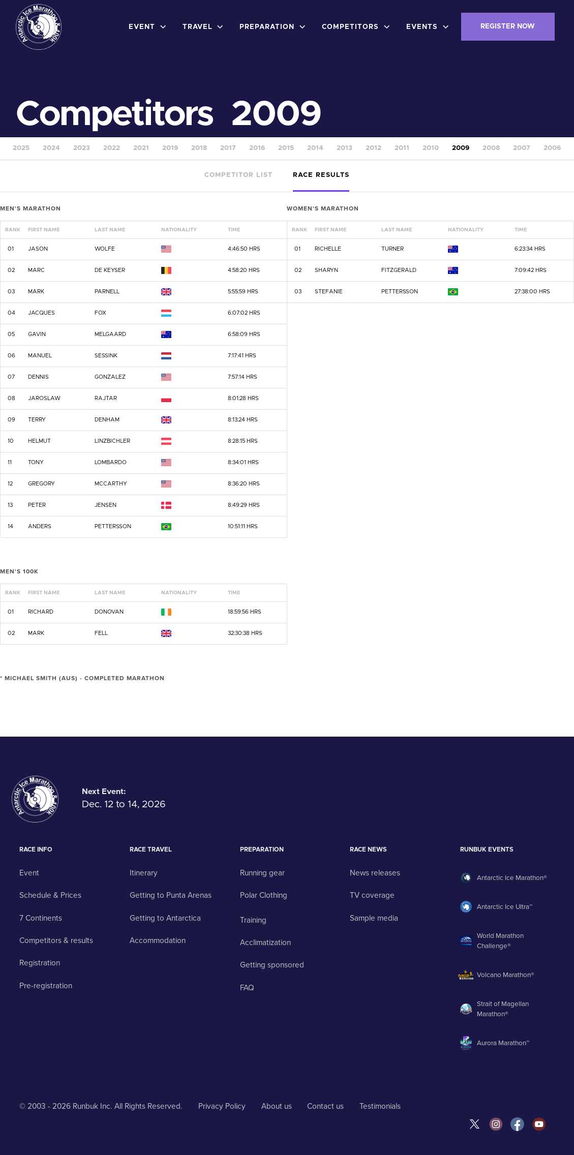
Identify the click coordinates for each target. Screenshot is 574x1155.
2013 (344, 148)
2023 (81, 148)
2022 (111, 148)
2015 (286, 148)
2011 (402, 148)
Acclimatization (265, 942)
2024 (51, 148)
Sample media (374, 918)
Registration (39, 962)
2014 (315, 148)
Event (29, 872)
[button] (149, 27)
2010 (430, 148)
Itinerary (144, 872)
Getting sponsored (272, 964)
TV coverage (372, 895)
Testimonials (380, 1106)
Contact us (325, 1106)
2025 (21, 148)
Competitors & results (56, 940)
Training (253, 920)
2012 (373, 148)
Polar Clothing (263, 895)
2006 (552, 148)
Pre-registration (45, 985)
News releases (375, 872)
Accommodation (158, 940)
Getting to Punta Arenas (171, 895)
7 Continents (40, 918)
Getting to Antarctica (165, 918)
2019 (170, 148)
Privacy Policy (222, 1106)
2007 (521, 148)
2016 (257, 148)
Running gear (262, 872)
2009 (460, 148)
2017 (228, 148)
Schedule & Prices (50, 895)
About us (276, 1106)
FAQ (247, 987)
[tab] (238, 176)
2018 (199, 148)
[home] (39, 27)
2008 (491, 148)
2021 (141, 148)
